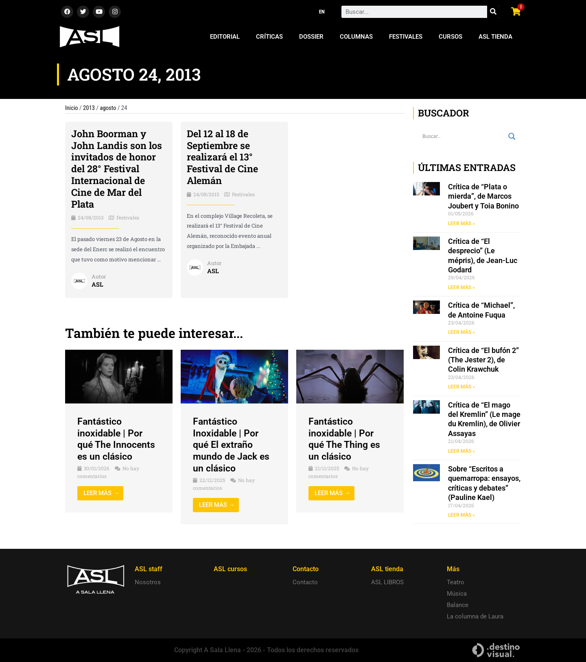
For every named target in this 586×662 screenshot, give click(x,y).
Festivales (405, 36)
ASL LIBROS (387, 582)
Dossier (311, 36)
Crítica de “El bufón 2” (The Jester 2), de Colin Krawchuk (483, 360)
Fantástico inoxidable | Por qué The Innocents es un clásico (117, 439)
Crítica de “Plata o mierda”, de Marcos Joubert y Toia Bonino (483, 196)
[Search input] (463, 136)
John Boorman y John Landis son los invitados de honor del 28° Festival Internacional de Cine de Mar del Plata (116, 168)
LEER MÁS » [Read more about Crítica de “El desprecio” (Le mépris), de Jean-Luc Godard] (461, 287)
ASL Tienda (495, 36)
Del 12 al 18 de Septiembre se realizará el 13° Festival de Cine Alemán (224, 157)
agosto (109, 108)
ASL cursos (230, 569)
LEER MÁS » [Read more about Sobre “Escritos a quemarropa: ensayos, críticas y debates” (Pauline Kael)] (461, 516)
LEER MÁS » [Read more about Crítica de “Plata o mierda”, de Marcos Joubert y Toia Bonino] (461, 223)
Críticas (269, 36)
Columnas (356, 36)
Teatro (455, 582)
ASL (97, 284)
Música (457, 593)
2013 (89, 108)
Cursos (450, 36)
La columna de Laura (475, 616)
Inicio (71, 108)
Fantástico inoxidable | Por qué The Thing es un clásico (345, 439)
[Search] (493, 12)
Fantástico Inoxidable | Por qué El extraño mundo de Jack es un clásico (233, 445)
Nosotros (148, 582)
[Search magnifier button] (512, 136)
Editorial (225, 36)
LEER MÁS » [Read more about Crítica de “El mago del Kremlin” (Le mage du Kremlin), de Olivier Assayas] (461, 452)
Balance (457, 605)
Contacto (305, 582)
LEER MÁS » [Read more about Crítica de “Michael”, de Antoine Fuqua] (461, 333)
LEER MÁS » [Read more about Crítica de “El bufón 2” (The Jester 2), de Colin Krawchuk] (461, 387)
